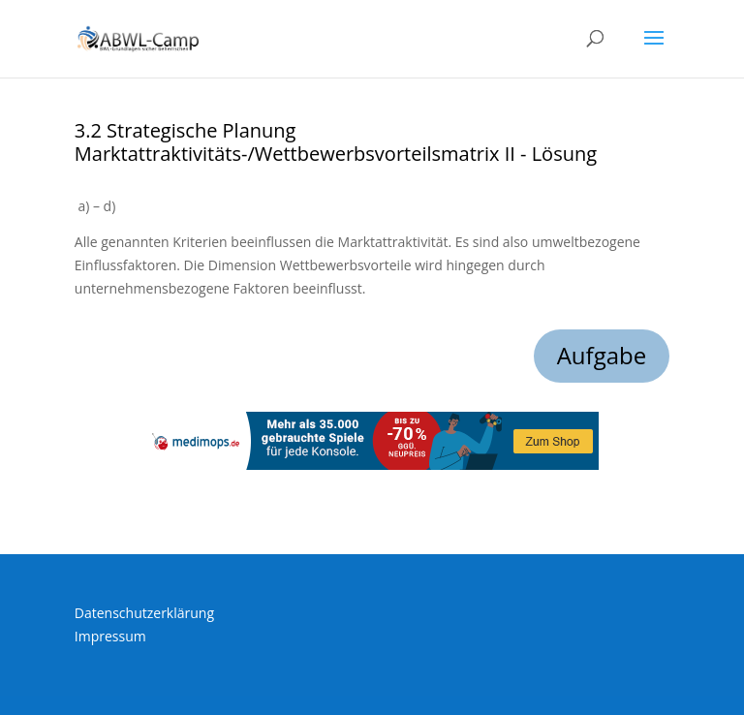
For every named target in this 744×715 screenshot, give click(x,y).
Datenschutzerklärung (144, 613)
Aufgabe (602, 355)
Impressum (110, 636)
